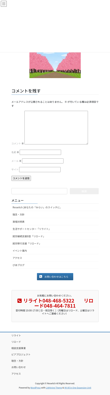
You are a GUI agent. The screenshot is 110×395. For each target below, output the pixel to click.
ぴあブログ (19, 265)
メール (16, 161)
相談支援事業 (18, 348)
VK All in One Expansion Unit (77, 387)
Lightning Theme (54, 387)
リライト (16, 335)
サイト (15, 169)
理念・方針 (19, 214)
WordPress (35, 387)
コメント (17, 143)
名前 (15, 152)
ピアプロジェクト (21, 354)
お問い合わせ (18, 367)
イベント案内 (20, 250)
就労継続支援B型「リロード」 (29, 236)
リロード (16, 341)
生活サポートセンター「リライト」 (32, 229)
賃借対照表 (19, 221)
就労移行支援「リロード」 (27, 243)
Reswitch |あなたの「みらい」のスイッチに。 (37, 207)
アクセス (17, 258)
